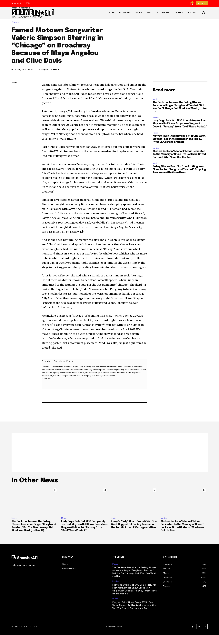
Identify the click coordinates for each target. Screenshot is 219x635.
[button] (203, 13)
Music (155, 99)
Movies (156, 117)
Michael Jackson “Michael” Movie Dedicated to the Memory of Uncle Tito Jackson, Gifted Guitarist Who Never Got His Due (179, 154)
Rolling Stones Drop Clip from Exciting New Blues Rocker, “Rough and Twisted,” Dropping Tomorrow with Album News (179, 169)
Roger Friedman (50, 69)
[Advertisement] (109, 452)
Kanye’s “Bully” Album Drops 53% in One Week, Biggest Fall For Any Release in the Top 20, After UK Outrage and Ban (179, 139)
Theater (16, 22)
